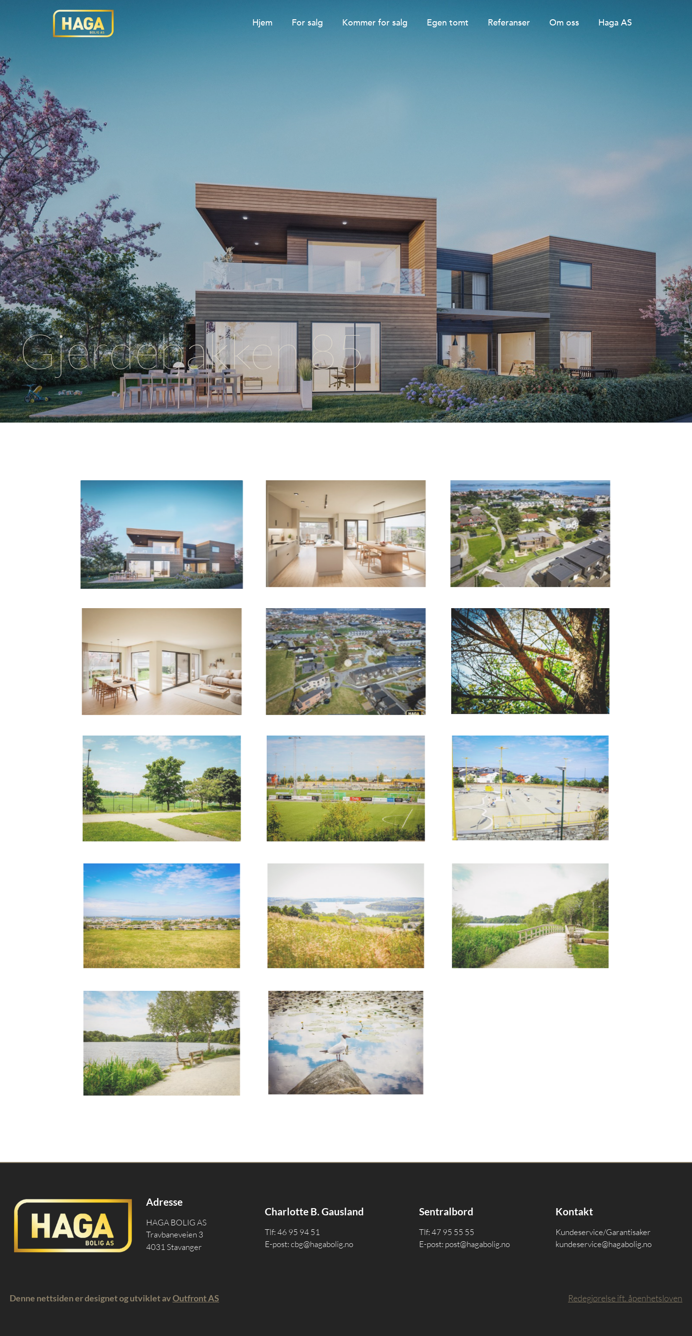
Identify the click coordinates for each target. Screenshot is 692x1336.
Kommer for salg (375, 23)
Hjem (262, 23)
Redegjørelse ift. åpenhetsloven (625, 1298)
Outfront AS (196, 1298)
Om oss (564, 23)
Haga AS (615, 23)
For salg (307, 23)
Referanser (509, 23)
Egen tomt (448, 23)
